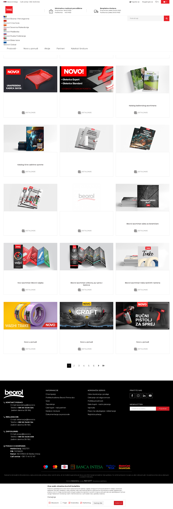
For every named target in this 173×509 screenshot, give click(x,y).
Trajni (65, 503)
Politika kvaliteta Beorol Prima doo (60, 422)
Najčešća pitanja (94, 439)
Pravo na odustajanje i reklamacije (102, 436)
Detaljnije (30, 78)
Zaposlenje (50, 429)
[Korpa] (165, 3)
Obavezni (55, 503)
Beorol (6, 26)
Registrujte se (147, 2)
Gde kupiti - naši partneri (56, 432)
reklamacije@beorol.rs (26, 444)
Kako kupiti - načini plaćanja (99, 429)
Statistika (75, 503)
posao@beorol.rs (24, 459)
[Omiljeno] (157, 2)
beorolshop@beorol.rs (26, 430)
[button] (148, 18)
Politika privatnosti (95, 426)
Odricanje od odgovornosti (99, 422)
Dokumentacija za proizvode (58, 439)
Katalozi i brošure (53, 436)
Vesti (48, 426)
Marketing (87, 503)
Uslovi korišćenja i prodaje (98, 419)
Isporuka (91, 432)
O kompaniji (51, 419)
